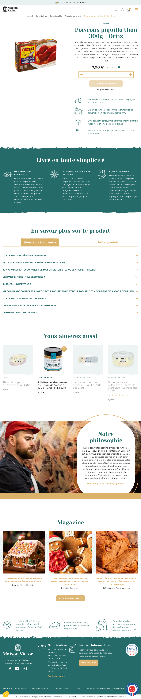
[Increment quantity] (130, 75)
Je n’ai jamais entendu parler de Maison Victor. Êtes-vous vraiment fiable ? (70, 269)
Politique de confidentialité (98, 688)
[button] (5, 694)
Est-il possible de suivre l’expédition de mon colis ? (70, 262)
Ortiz (106, 23)
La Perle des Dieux (82, 377)
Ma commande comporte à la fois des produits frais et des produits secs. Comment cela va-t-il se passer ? (70, 291)
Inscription (89, 662)
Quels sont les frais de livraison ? (70, 298)
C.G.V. (78, 688)
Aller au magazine (70, 598)
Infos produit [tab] (108, 242)
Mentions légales (62, 688)
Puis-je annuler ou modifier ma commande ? (70, 305)
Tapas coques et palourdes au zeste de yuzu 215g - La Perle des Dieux (123, 386)
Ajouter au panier (106, 83)
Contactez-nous (56, 676)
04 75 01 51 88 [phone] (55, 658)
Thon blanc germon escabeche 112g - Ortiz (16, 383)
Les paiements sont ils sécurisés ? (70, 277)
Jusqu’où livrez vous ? (70, 284)
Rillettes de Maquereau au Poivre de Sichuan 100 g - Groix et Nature (52, 385)
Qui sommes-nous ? (40, 688)
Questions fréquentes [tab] (40, 242)
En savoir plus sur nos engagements (106, 483)
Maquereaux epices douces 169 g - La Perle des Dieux (87, 385)
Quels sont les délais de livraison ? (70, 255)
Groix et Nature (46, 377)
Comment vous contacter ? (70, 312)
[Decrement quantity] (81, 74)
